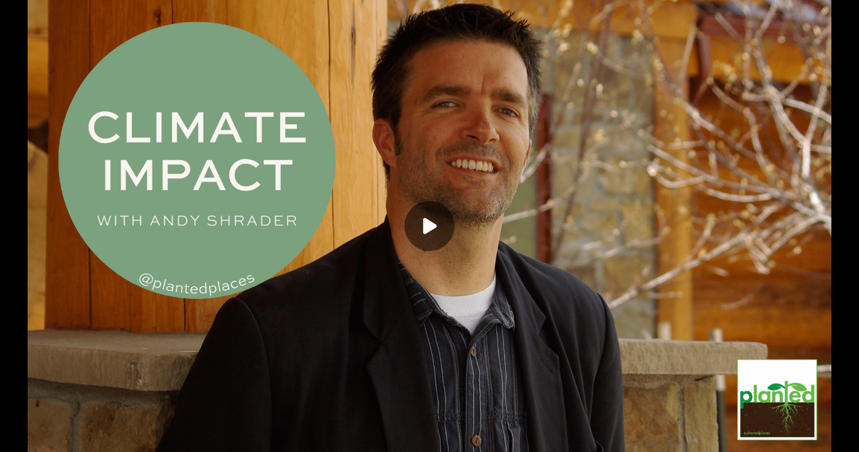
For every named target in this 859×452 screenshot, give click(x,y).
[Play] (429, 226)
